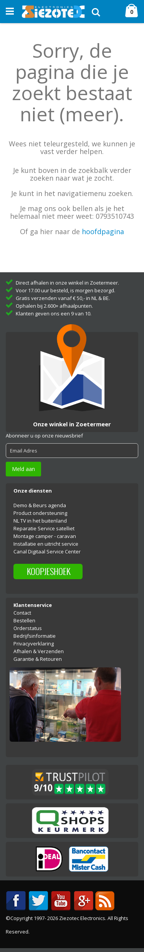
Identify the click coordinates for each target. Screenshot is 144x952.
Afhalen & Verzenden (38, 651)
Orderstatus (27, 628)
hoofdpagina (103, 231)
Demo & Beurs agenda (39, 505)
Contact (22, 612)
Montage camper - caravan (44, 536)
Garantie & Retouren (37, 658)
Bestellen (24, 620)
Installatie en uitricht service (45, 543)
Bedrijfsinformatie (34, 635)
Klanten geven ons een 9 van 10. (53, 313)
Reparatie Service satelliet (43, 528)
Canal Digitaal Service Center (47, 551)
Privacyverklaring (33, 643)
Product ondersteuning (40, 513)
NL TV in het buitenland (40, 520)
